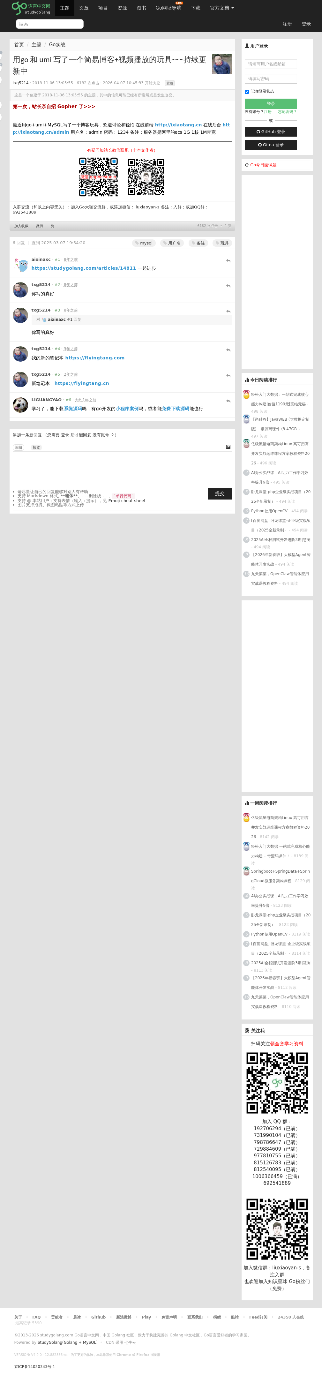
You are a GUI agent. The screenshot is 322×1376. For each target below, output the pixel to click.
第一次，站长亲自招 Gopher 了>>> (54, 106)
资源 (122, 8)
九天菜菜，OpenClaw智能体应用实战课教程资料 (280, 579)
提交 (220, 493)
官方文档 (222, 8)
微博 (39, 226)
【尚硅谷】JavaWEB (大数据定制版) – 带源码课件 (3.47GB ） (280, 424)
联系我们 (195, 1317)
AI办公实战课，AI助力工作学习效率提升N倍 (280, 477)
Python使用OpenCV (269, 511)
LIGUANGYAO (47, 399)
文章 (84, 8)
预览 (36, 447)
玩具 (222, 243)
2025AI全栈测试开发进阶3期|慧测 (281, 540)
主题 (65, 8)
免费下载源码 (176, 408)
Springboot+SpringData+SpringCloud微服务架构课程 (280, 876)
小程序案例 (127, 408)
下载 (195, 8)
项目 (103, 8)
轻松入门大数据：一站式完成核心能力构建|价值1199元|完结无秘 (280, 399)
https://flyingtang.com (95, 357)
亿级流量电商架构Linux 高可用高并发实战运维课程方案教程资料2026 (280, 453)
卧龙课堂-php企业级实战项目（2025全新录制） (281, 497)
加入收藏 (21, 226)
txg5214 (21, 83)
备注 (198, 243)
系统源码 (73, 408)
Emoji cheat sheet (127, 500)
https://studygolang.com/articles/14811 (84, 268)
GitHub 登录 (271, 131)
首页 (19, 45)
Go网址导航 (169, 6)
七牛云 (130, 1342)
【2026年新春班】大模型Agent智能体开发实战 (281, 560)
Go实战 (57, 45)
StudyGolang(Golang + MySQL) (68, 1342)
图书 (141, 8)
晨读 (77, 1317)
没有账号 (101, 434)
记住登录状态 (259, 91)
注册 (287, 24)
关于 (18, 1317)
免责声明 (169, 1317)
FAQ (36, 1317)
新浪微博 (123, 1317)
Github (98, 1317)
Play (146, 1317)
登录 (306, 24)
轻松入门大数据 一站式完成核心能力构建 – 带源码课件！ (280, 851)
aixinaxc (41, 259)
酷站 (235, 1317)
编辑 (18, 447)
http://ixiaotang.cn (178, 124)
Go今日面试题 (263, 164)
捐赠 (217, 1317)
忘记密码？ (287, 111)
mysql (144, 243)
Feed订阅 (258, 1317)
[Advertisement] (282, 271)
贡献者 (57, 1317)
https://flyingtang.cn (82, 383)
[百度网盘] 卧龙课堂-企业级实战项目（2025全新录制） (281, 525)
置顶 (170, 83)
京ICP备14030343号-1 (34, 1367)
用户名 (172, 243)
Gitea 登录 (271, 144)
